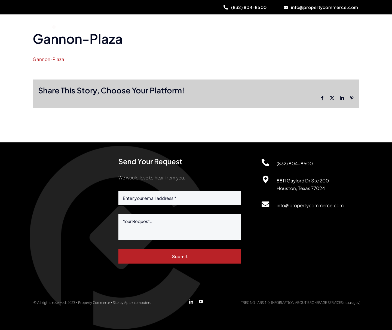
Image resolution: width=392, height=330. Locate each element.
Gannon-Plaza (48, 59)
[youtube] (201, 302)
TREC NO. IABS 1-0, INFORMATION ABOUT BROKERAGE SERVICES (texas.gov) (300, 302)
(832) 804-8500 (295, 163)
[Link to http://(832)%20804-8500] (265, 162)
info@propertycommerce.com (310, 205)
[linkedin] (191, 302)
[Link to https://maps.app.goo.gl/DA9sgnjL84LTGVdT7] (265, 179)
